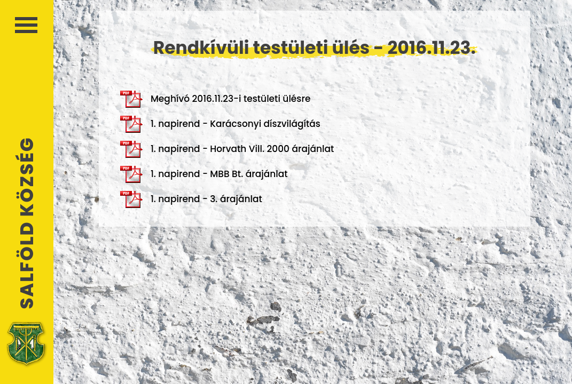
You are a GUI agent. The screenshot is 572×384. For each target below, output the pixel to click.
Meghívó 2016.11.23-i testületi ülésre (215, 99)
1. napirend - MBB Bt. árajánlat (204, 174)
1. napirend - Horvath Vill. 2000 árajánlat (227, 149)
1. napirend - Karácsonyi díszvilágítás (220, 124)
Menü (26, 25)
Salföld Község (27, 223)
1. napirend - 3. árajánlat (191, 199)
